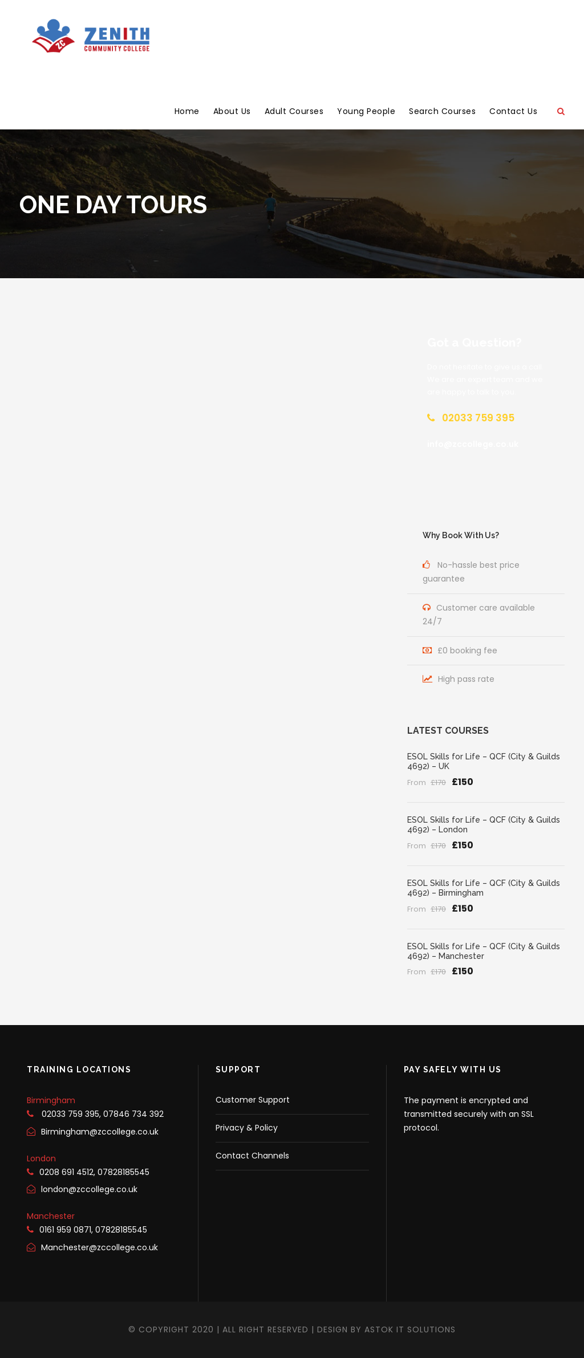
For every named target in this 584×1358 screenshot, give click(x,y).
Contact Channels (252, 1155)
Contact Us (513, 111)
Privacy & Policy (247, 1127)
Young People (366, 111)
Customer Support (253, 1099)
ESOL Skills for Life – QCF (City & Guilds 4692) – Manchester (483, 951)
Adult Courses (294, 111)
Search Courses (442, 111)
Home (187, 111)
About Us (232, 111)
